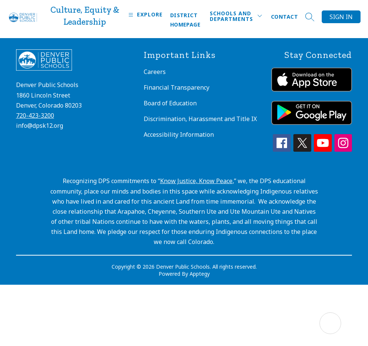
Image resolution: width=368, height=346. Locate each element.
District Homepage (185, 20)
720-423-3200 (35, 115)
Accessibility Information (179, 134)
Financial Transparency (176, 87)
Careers (155, 72)
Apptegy (200, 273)
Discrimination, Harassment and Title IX (200, 119)
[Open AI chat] (330, 323)
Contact (284, 16)
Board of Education (170, 103)
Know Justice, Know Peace (196, 181)
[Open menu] (145, 14)
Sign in (341, 17)
